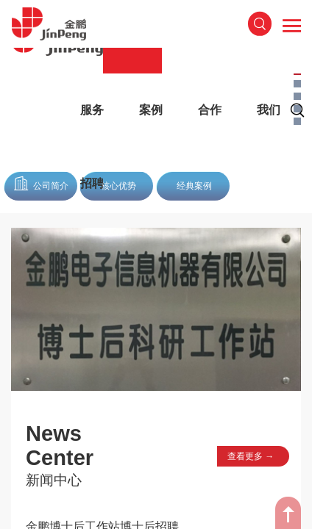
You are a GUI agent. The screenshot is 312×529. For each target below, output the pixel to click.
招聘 (92, 183)
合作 (209, 110)
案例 (151, 110)
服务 (92, 110)
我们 (268, 110)
